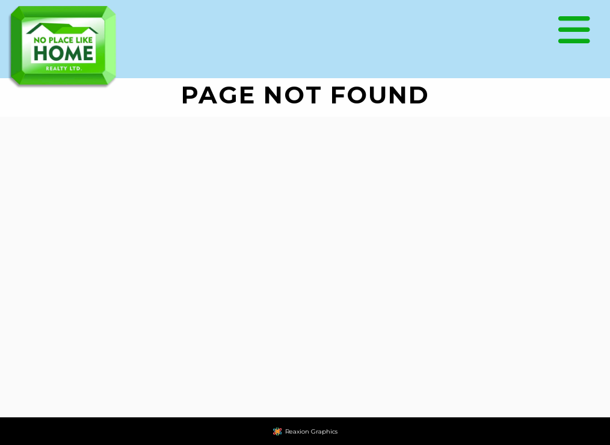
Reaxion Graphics (311, 431)
